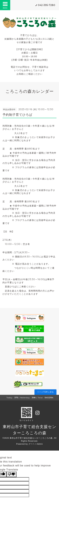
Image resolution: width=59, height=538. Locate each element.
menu (5, 5)
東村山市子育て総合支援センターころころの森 (31, 438)
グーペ (31, 444)
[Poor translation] (11, 474)
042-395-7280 (46, 5)
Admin (40, 444)
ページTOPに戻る (45, 392)
